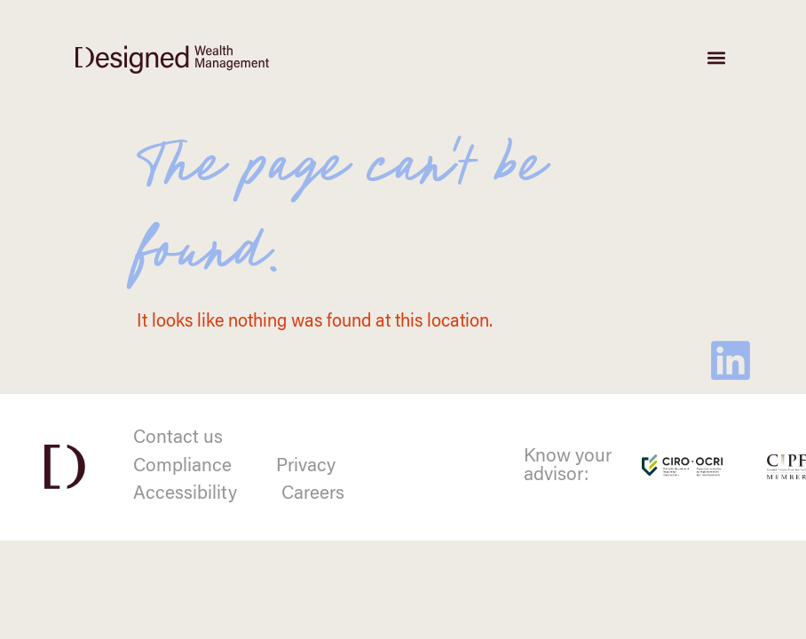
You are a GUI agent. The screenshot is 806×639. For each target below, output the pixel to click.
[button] (716, 58)
